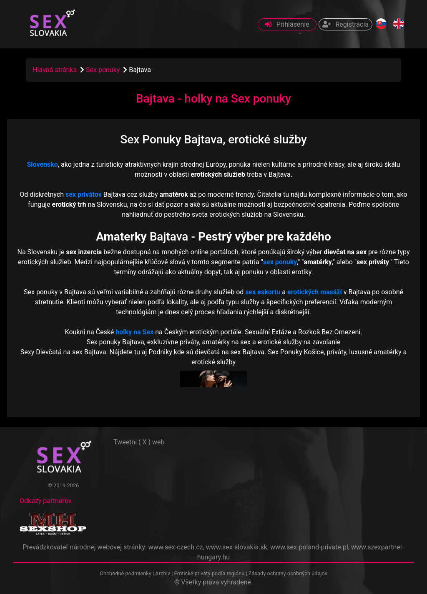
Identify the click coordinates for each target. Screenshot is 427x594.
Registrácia (345, 24)
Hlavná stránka (55, 70)
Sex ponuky (103, 70)
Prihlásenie (287, 24)
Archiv (162, 573)
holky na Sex (134, 332)
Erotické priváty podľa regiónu (209, 573)
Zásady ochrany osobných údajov (288, 573)
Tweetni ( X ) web (139, 442)
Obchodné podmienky (126, 573)
